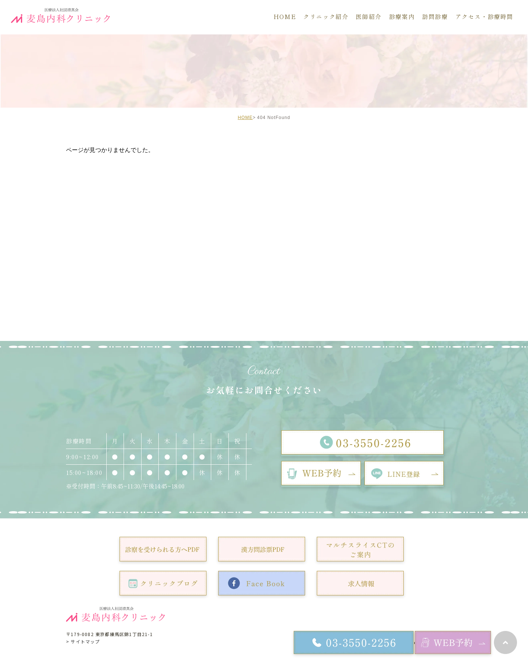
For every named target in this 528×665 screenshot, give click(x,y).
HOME (245, 117)
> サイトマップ (83, 641)
